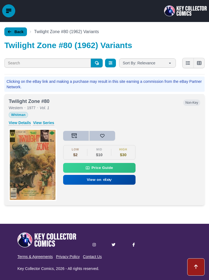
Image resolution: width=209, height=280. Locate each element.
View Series (43, 123)
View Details (20, 123)
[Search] (97, 63)
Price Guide (99, 168)
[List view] (188, 63)
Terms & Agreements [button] (35, 256)
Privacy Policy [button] (68, 256)
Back (15, 32)
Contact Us (92, 256)
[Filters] (110, 63)
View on (99, 180)
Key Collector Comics (35, 268)
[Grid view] (198, 63)
